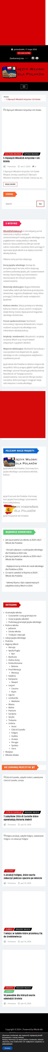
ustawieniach (7, 1044)
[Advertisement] (22, 22)
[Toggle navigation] (24, 86)
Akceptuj (7, 1048)
